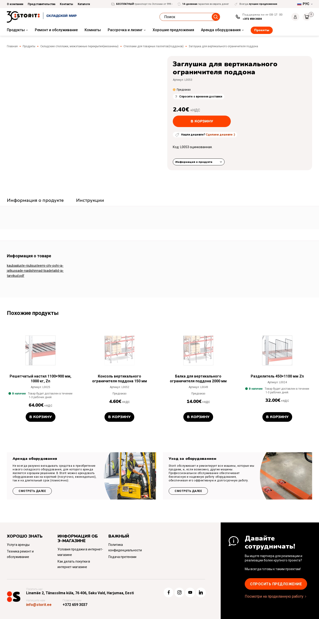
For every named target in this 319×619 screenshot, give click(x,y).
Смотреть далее (32, 491)
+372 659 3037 (75, 604)
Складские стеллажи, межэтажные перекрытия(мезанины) (79, 46)
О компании (15, 4)
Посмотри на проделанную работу (274, 596)
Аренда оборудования (221, 30)
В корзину (202, 121)
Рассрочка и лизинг (125, 30)
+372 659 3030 (252, 19)
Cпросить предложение (276, 584)
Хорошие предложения (173, 30)
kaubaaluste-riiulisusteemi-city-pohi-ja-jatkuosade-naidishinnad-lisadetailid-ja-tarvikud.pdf (35, 271)
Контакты (66, 4)
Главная (12, 46)
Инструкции (90, 200)
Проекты (261, 30)
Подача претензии (122, 557)
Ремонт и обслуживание (56, 30)
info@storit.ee (39, 604)
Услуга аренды (18, 545)
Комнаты (93, 30)
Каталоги (84, 4)
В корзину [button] (40, 416)
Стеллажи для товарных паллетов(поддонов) (154, 46)
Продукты (16, 30)
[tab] (35, 201)
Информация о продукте (193, 162)
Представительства (41, 4)
